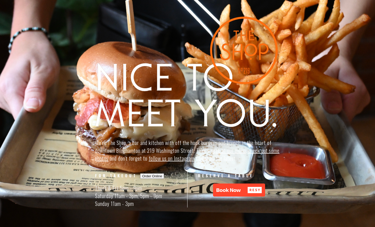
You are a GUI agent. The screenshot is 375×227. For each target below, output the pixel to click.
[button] (239, 190)
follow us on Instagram (172, 158)
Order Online (152, 176)
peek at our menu (228, 150)
